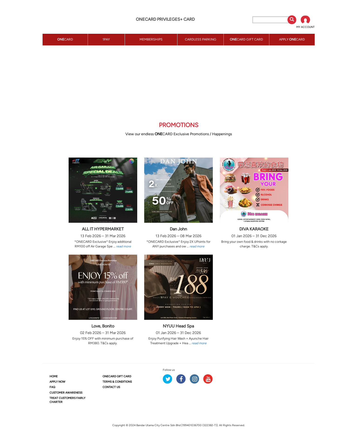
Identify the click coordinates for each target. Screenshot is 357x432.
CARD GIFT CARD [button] (246, 39)
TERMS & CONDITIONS (117, 381)
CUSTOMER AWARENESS (66, 392)
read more (123, 246)
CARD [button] (65, 39)
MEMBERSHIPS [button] (151, 39)
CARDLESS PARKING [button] (200, 39)
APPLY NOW (57, 381)
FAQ (52, 387)
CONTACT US (111, 387)
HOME (54, 376)
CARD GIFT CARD (117, 376)
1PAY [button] (106, 39)
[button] (305, 22)
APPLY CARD (292, 39)
